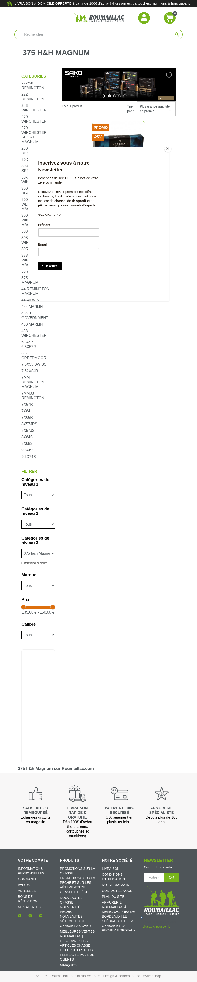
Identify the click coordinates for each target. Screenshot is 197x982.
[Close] (167, 148)
